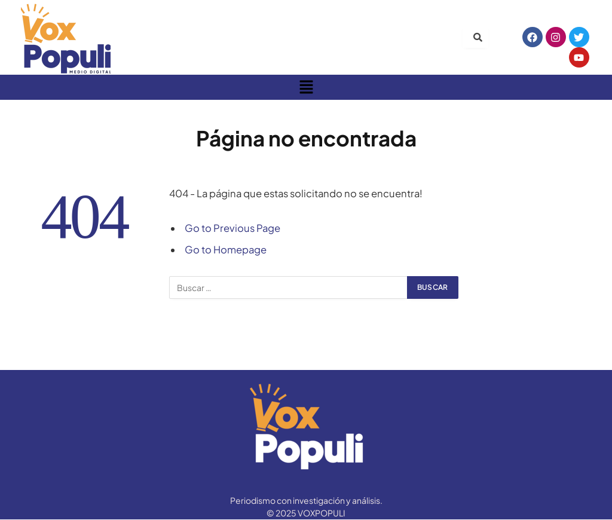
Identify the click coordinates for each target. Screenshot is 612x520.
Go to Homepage (226, 249)
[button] (306, 87)
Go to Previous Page (232, 228)
